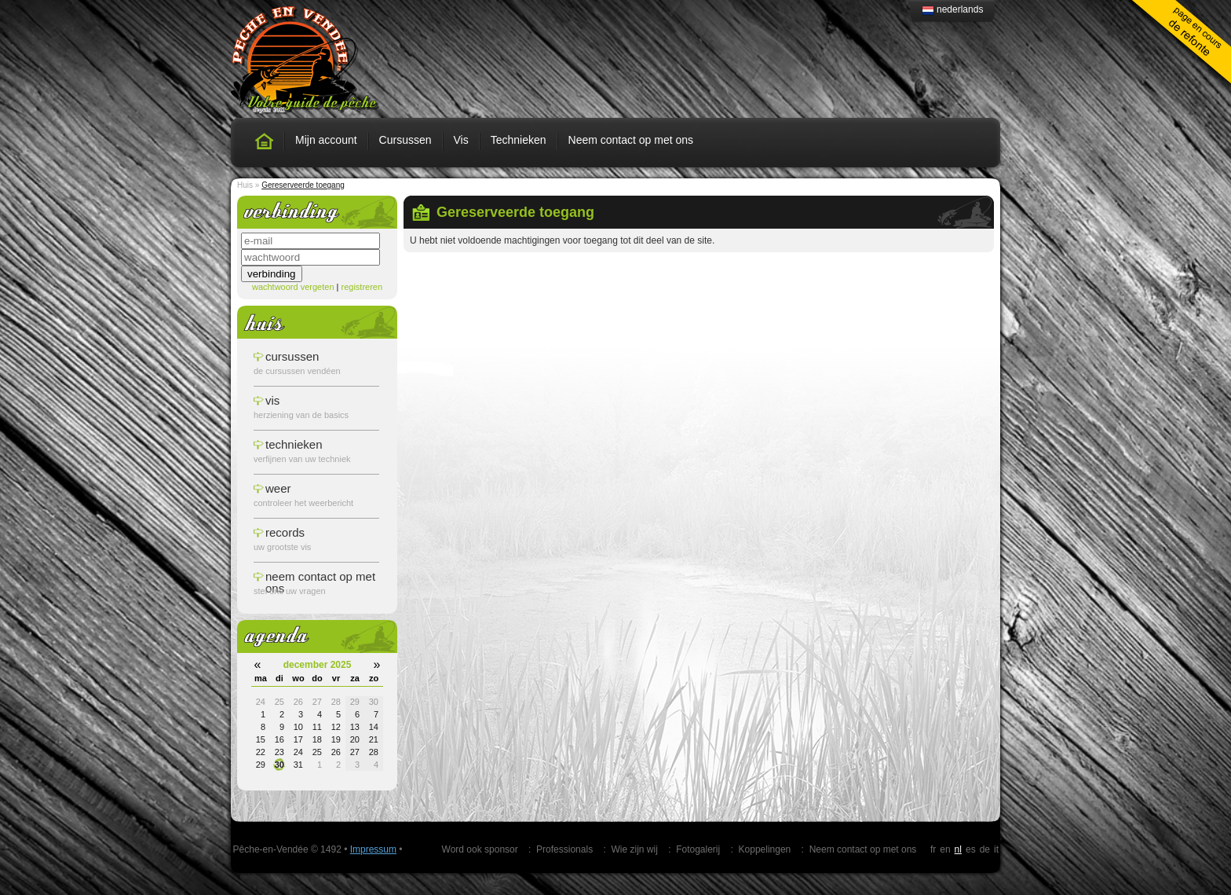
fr (933, 849)
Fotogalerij (698, 849)
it (996, 849)
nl (958, 849)
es (971, 849)
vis (272, 400)
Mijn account (326, 140)
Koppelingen (765, 849)
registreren (361, 287)
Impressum (373, 849)
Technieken (518, 140)
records (285, 532)
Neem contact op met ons (631, 140)
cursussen (292, 356)
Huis (245, 185)
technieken (294, 444)
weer (278, 488)
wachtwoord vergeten (293, 287)
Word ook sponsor (480, 849)
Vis (461, 140)
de (985, 849)
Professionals (564, 849)
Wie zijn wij (634, 849)
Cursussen (405, 140)
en (945, 849)
